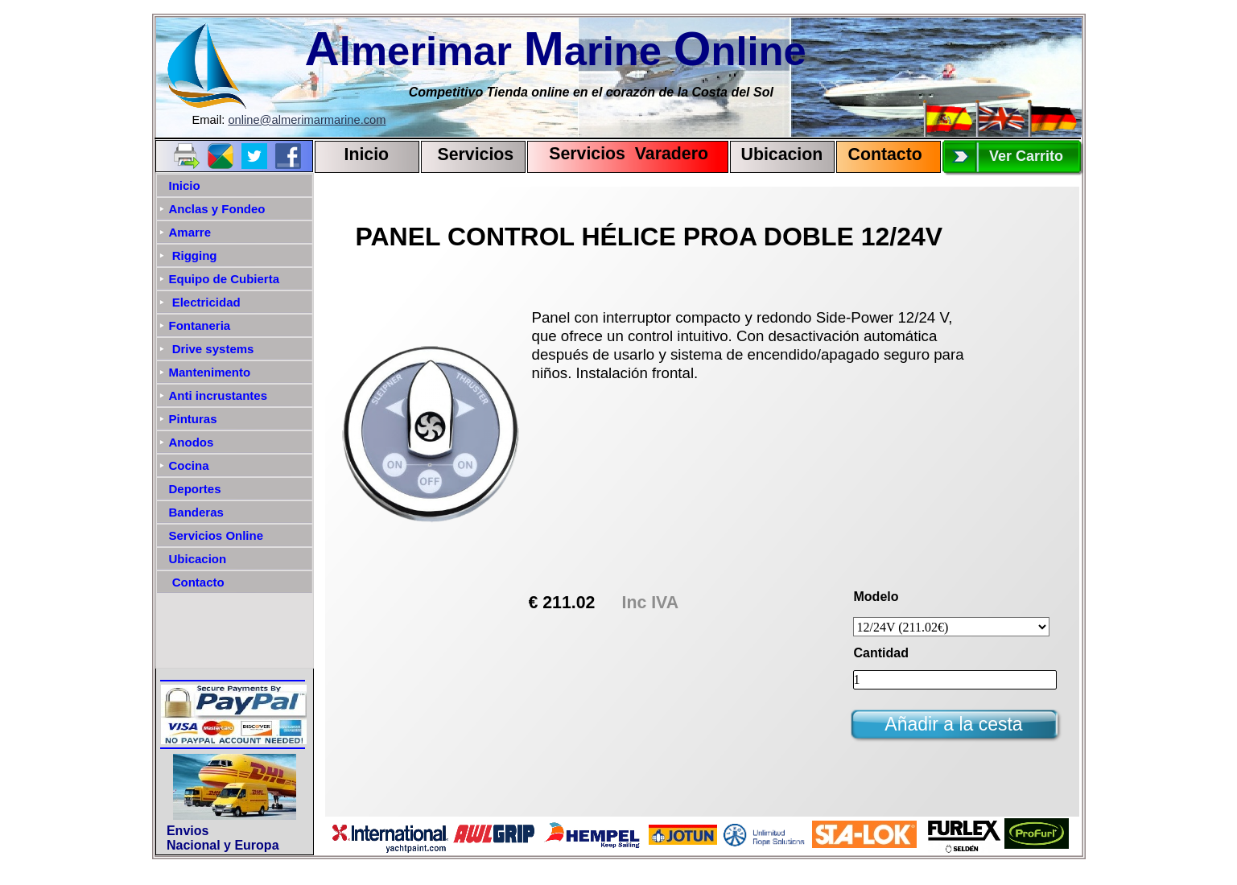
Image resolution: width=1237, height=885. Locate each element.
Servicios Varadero (621, 153)
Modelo (876, 596)
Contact (880, 154)
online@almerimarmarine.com (307, 119)
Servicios (476, 154)
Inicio (367, 154)
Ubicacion (782, 154)
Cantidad (881, 653)
